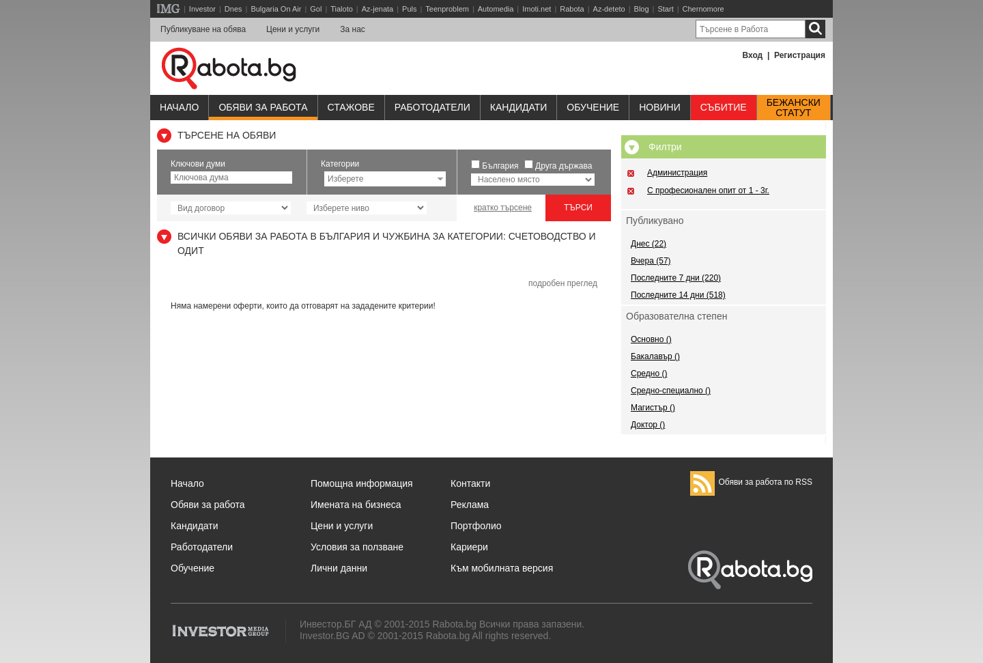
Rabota (572, 9)
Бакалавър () (655, 356)
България (500, 166)
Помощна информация (362, 483)
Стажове (351, 107)
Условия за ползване (357, 546)
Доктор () (648, 425)
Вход (753, 55)
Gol (316, 9)
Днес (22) (648, 244)
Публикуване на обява (203, 29)
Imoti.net (536, 9)
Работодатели (432, 107)
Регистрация (799, 55)
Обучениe (593, 107)
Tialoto (341, 9)
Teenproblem (447, 9)
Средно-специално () (671, 390)
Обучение (192, 568)
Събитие (723, 107)
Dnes (233, 9)
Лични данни (339, 568)
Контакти (470, 483)
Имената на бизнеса (356, 504)
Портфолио (476, 525)
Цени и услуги (292, 29)
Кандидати (518, 107)
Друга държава (563, 166)
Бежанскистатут (794, 108)
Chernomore (703, 9)
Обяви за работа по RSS (751, 482)
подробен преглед (562, 283)
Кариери (469, 546)
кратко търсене (503, 207)
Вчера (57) (651, 261)
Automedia (496, 9)
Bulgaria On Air (276, 9)
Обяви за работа (262, 107)
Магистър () (653, 408)
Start (665, 9)
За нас (352, 29)
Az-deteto (609, 9)
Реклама (470, 504)
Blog (641, 9)
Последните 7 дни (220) (676, 278)
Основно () (651, 339)
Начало (179, 107)
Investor (202, 9)
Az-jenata (377, 9)
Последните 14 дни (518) (678, 295)
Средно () (649, 373)
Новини (660, 107)
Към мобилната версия (502, 568)
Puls (409, 9)
